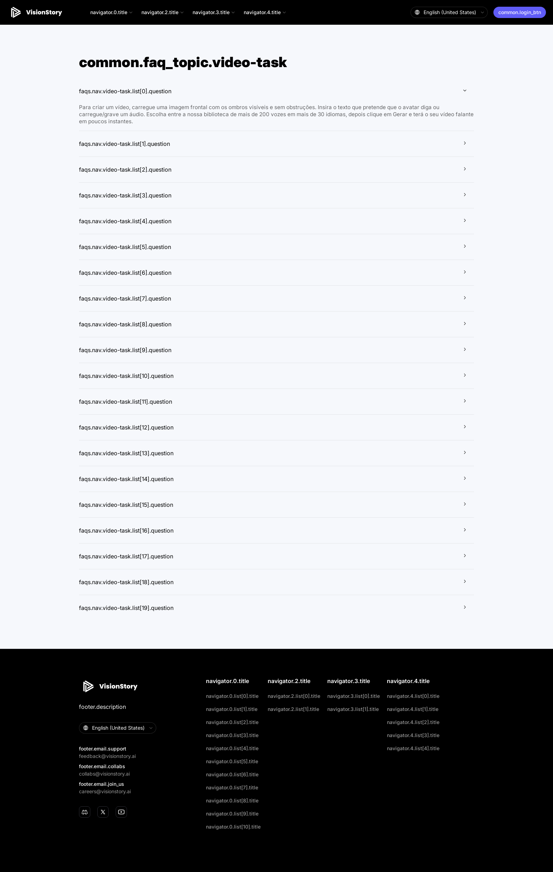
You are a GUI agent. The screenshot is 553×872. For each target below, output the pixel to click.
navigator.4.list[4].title (413, 748)
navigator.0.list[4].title (232, 748)
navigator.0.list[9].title (232, 814)
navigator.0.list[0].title (232, 696)
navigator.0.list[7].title (232, 787)
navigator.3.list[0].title (353, 696)
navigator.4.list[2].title (413, 722)
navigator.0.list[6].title (232, 774)
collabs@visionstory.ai (104, 774)
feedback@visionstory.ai (107, 756)
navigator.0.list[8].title (232, 800)
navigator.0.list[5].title (232, 761)
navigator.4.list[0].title (413, 696)
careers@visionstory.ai (105, 791)
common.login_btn (519, 12)
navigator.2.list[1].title (293, 709)
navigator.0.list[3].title (232, 735)
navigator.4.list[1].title (412, 709)
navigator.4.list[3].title (413, 735)
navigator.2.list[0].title (294, 696)
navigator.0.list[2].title (232, 722)
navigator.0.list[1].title (231, 709)
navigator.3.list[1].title (353, 709)
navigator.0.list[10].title (233, 827)
